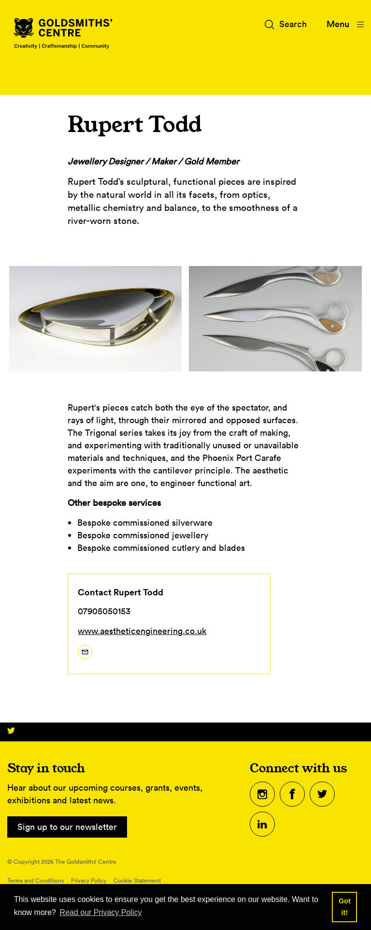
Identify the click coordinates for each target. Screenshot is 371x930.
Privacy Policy (88, 880)
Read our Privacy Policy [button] (101, 912)
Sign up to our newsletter (67, 826)
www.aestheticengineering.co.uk (142, 630)
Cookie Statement (137, 880)
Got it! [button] (345, 906)
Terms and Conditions (35, 880)
